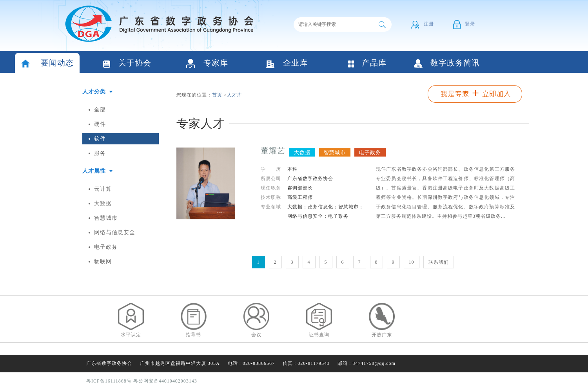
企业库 (287, 63)
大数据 (103, 203)
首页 (217, 95)
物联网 (103, 261)
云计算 (103, 189)
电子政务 (106, 247)
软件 (100, 139)
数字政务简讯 (447, 63)
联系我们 (438, 262)
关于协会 (127, 63)
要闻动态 (47, 63)
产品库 (367, 63)
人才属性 (94, 171)
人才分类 (94, 92)
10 (411, 262)
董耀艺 (273, 150)
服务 (100, 153)
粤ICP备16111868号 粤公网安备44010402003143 (141, 381)
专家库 (207, 63)
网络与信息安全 (114, 232)
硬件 (100, 124)
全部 (100, 110)
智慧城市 (106, 218)
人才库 (234, 95)
